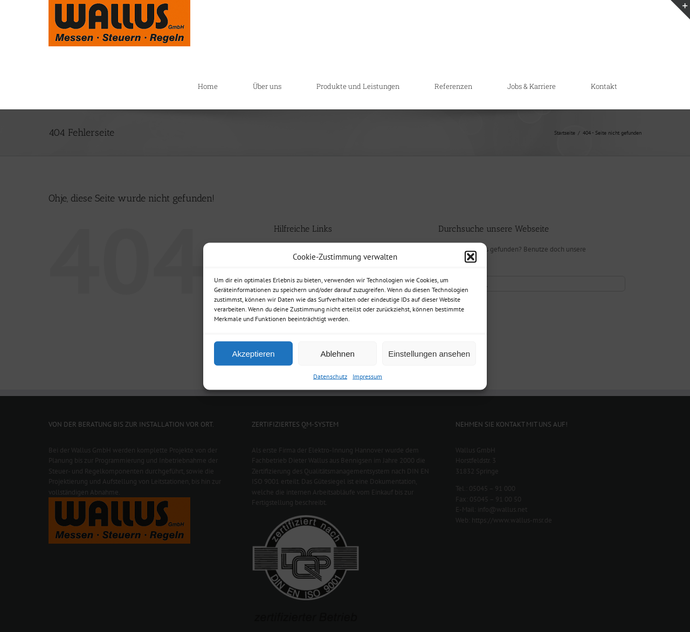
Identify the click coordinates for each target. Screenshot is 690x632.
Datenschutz (330, 376)
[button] (470, 256)
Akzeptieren (253, 353)
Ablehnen (337, 353)
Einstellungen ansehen (429, 353)
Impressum (367, 376)
